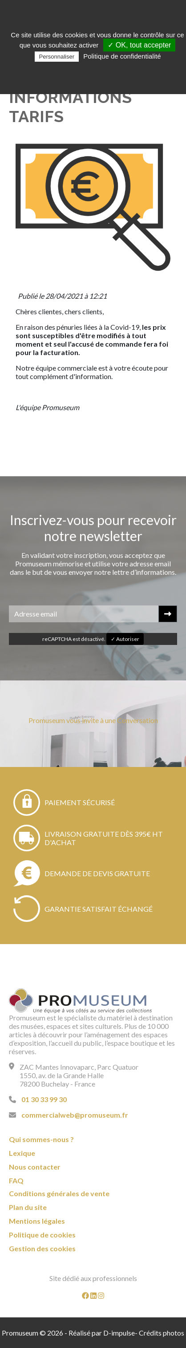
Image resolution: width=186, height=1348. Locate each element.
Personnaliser (57, 56)
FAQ (16, 1180)
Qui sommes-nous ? (41, 1139)
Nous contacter (35, 1166)
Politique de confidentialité (122, 56)
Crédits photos (161, 1332)
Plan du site (28, 1207)
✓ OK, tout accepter (139, 45)
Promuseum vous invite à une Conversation (93, 720)
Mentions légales (37, 1221)
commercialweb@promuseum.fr (74, 1115)
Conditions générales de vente (59, 1193)
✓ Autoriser (125, 639)
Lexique (22, 1153)
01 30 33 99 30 (44, 1099)
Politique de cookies (42, 1234)
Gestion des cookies (42, 1248)
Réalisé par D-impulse (102, 1332)
